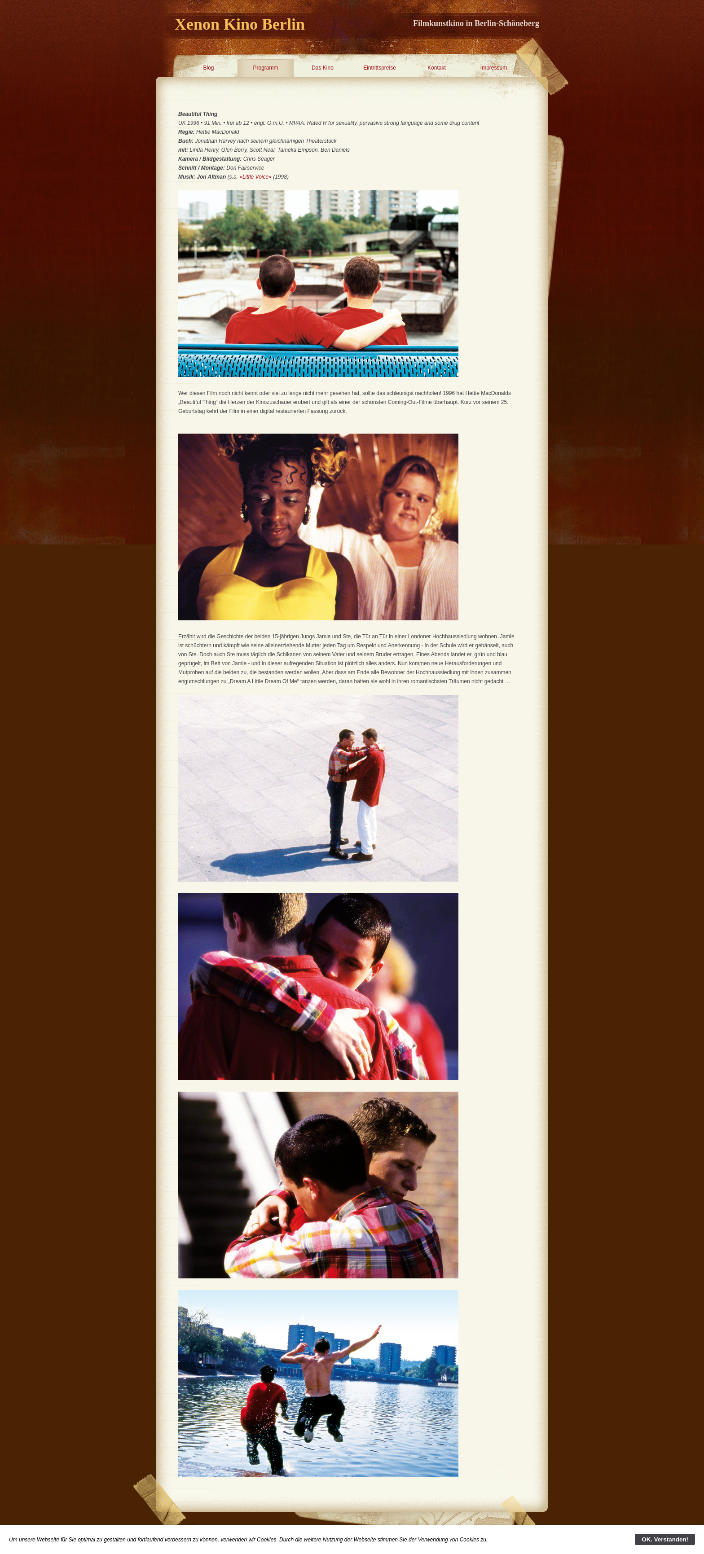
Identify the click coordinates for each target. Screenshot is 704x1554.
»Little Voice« (255, 177)
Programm (265, 68)
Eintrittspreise (379, 68)
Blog (208, 68)
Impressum (493, 68)
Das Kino (323, 68)
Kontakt (436, 68)
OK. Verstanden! (665, 1539)
